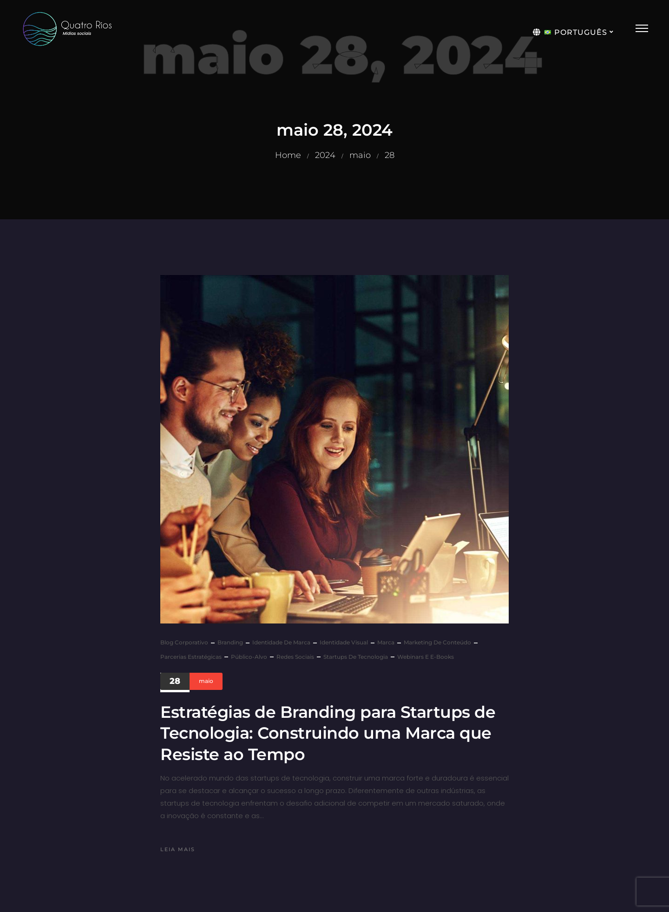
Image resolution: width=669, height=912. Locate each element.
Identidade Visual (344, 642)
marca (385, 642)
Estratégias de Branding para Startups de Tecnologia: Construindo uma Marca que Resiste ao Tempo (327, 733)
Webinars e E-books (425, 656)
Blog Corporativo (184, 642)
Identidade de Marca (281, 642)
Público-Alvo (249, 656)
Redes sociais (295, 656)
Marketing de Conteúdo (437, 642)
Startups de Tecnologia (355, 656)
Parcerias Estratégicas (191, 656)
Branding (230, 642)
